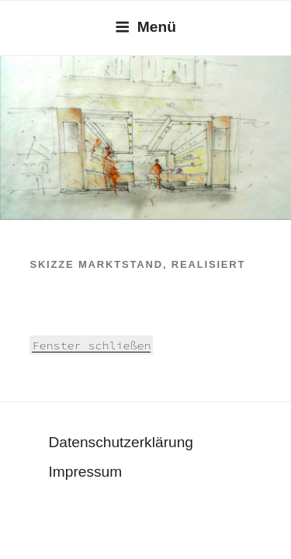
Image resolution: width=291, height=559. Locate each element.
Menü (145, 27)
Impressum (85, 472)
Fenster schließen (91, 345)
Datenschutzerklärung (120, 442)
